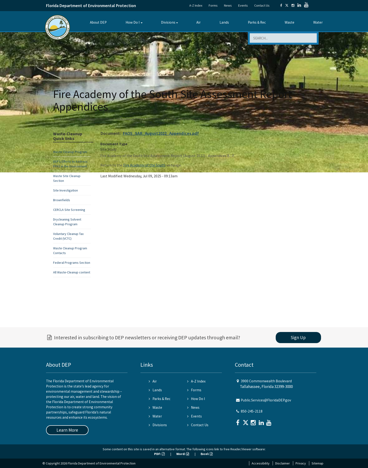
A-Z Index (195, 5)
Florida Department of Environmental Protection (91, 5)
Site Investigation (65, 190)
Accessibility (261, 463)
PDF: (159, 454)
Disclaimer (282, 463)
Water (318, 22)
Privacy (301, 463)
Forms (213, 5)
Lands (224, 22)
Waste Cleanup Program (130, 118)
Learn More (67, 430)
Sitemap (317, 463)
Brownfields (61, 200)
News (228, 5)
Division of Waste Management (95, 118)
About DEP (98, 22)
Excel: (207, 454)
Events (243, 5)
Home (57, 118)
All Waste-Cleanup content (71, 272)
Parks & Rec (257, 22)
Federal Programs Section (71, 262)
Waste (289, 22)
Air (198, 22)
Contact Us (262, 5)
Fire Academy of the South (144, 165)
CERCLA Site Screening (69, 210)
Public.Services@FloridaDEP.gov (266, 400)
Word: (182, 454)
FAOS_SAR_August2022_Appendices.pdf (161, 133)
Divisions (168, 22)
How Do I (133, 22)
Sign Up (298, 337)
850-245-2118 (251, 411)
